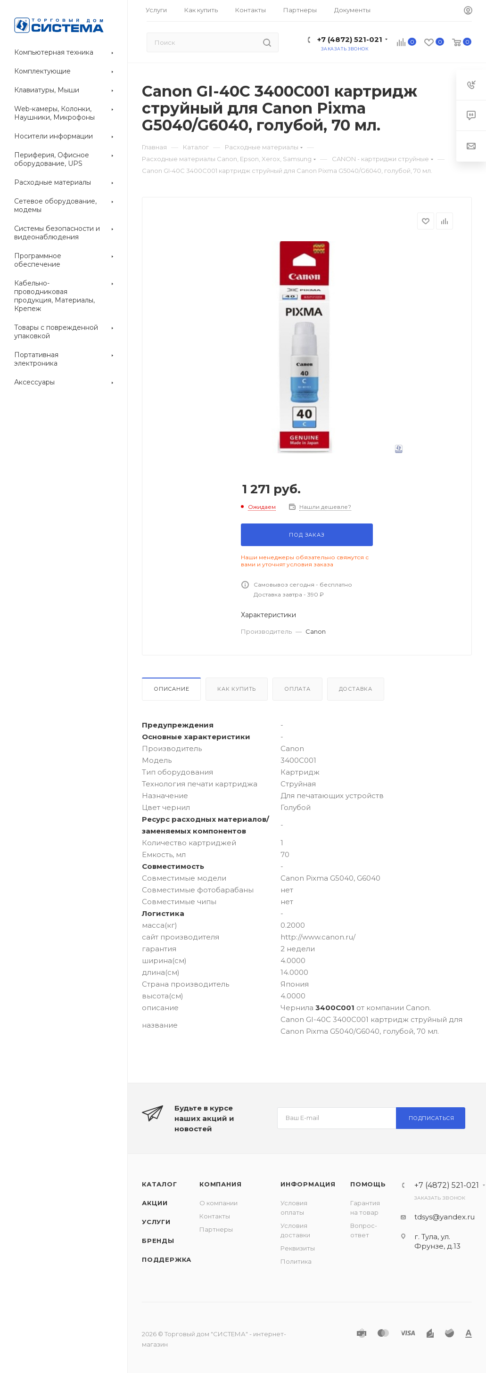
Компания (220, 1184)
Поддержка (166, 1259)
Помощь (368, 1184)
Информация (308, 1184)
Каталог (159, 1184)
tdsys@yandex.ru (444, 1216)
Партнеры (216, 1229)
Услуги (156, 1222)
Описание (171, 689)
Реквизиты (297, 1248)
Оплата (297, 689)
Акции (155, 1203)
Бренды (158, 1240)
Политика (296, 1261)
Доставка (355, 689)
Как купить (236, 689)
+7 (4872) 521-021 (349, 39)
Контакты (214, 1216)
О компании (218, 1203)
